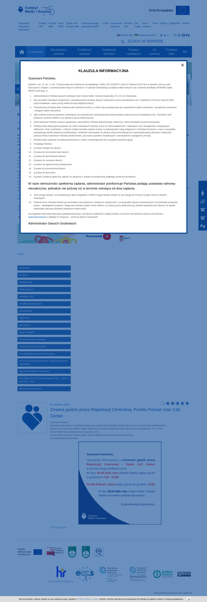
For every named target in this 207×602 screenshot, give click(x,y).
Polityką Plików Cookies (88, 599)
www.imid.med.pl (37, 217)
